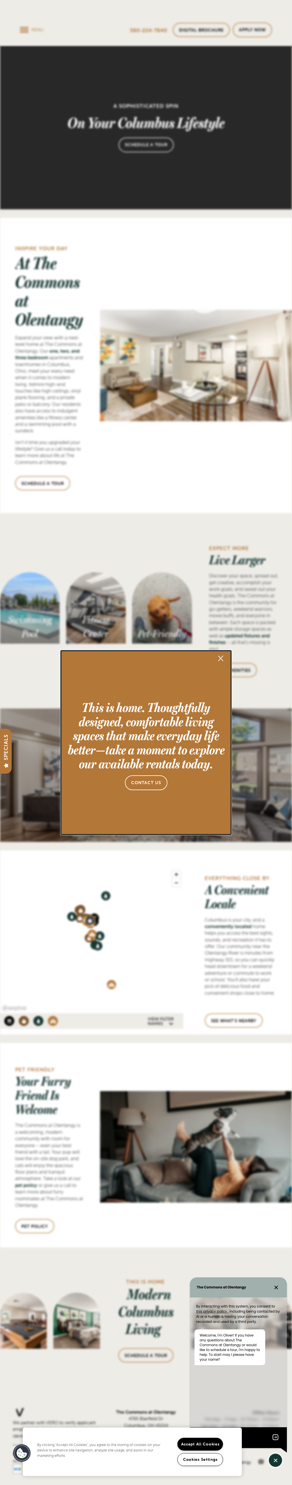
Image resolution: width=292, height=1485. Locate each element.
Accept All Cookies (200, 1444)
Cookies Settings (200, 1459)
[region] (132, 1452)
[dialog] (146, 742)
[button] (146, 782)
